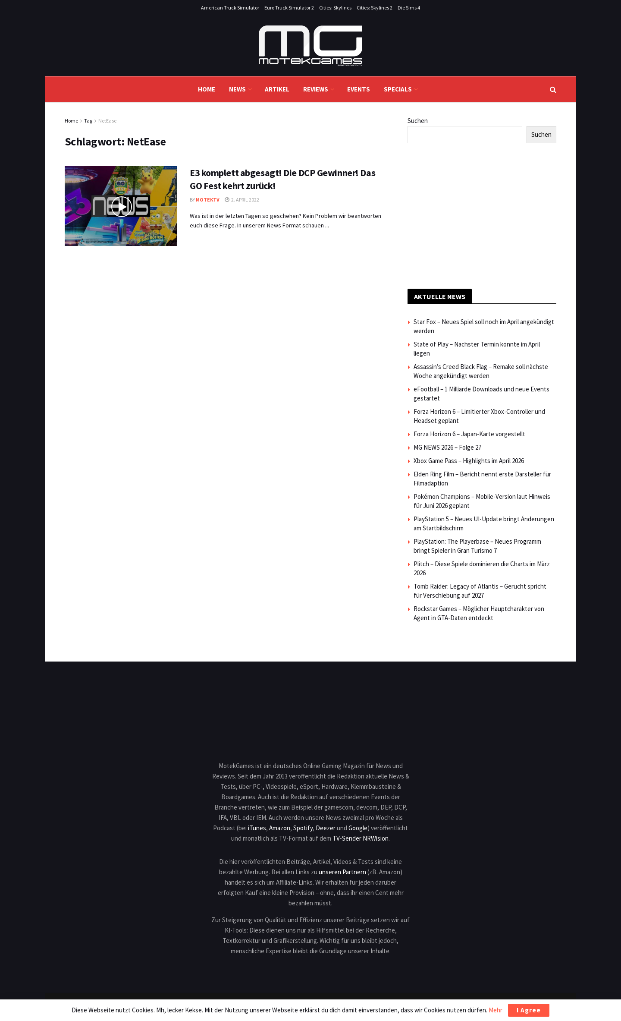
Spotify (303, 828)
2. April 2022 (242, 199)
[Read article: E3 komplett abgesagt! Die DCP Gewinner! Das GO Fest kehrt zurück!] (121, 206)
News (237, 89)
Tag (88, 120)
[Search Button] (553, 89)
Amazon (279, 828)
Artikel (277, 89)
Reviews (315, 89)
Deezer (326, 828)
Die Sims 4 (409, 7)
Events (358, 89)
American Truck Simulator (230, 7)
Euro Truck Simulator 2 (289, 7)
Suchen (418, 121)
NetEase (107, 120)
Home (206, 89)
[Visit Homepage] (310, 45)
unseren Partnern (342, 872)
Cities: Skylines (335, 7)
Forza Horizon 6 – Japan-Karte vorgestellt (469, 434)
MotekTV (208, 199)
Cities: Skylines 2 (374, 7)
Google (357, 828)
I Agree (529, 1010)
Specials (398, 89)
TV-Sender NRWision (360, 838)
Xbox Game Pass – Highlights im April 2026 (469, 461)
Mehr (495, 1010)
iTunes (257, 828)
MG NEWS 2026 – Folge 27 (447, 447)
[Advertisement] (482, 214)
